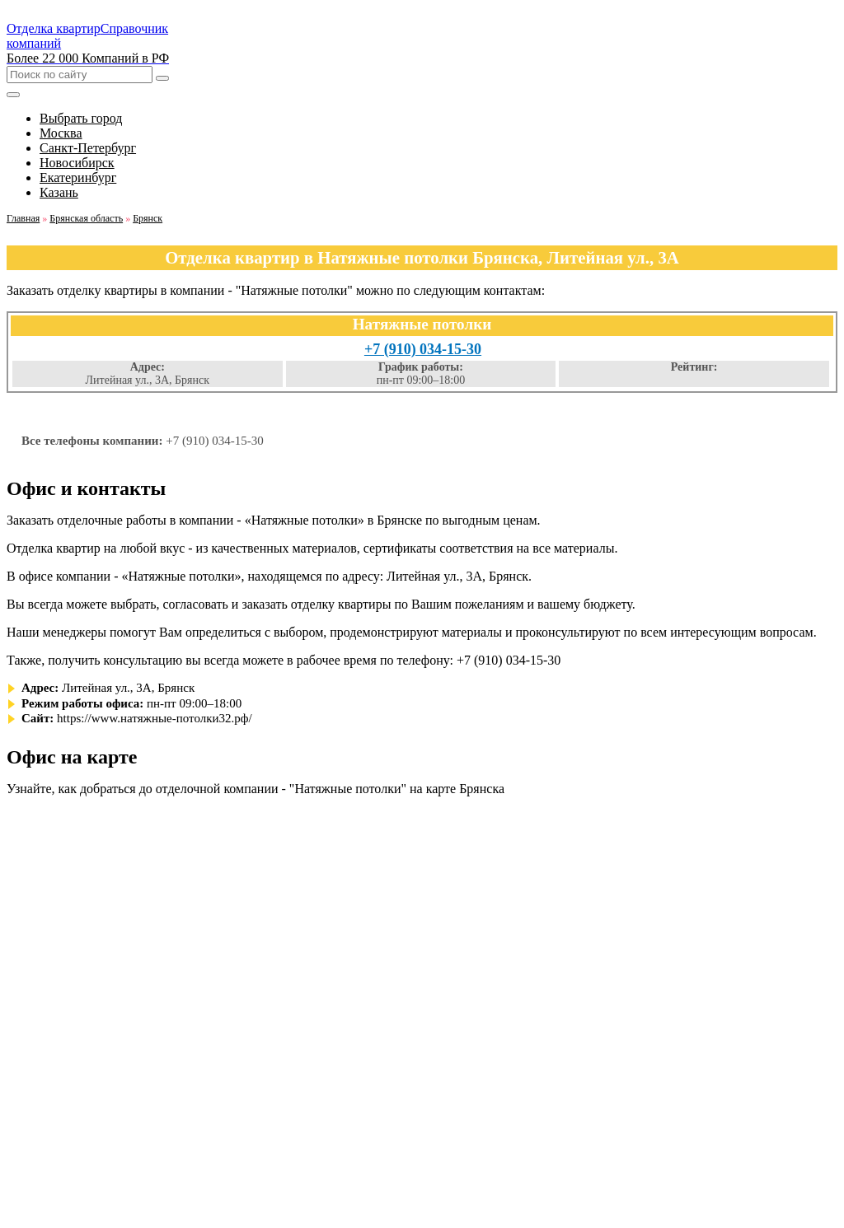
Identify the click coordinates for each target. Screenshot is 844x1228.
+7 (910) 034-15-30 (422, 349)
